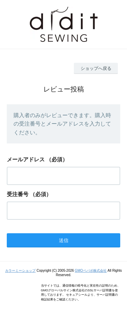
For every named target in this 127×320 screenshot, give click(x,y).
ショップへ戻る (96, 68)
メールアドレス (26, 159)
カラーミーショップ (20, 270)
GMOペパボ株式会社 (91, 270)
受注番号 (17, 194)
